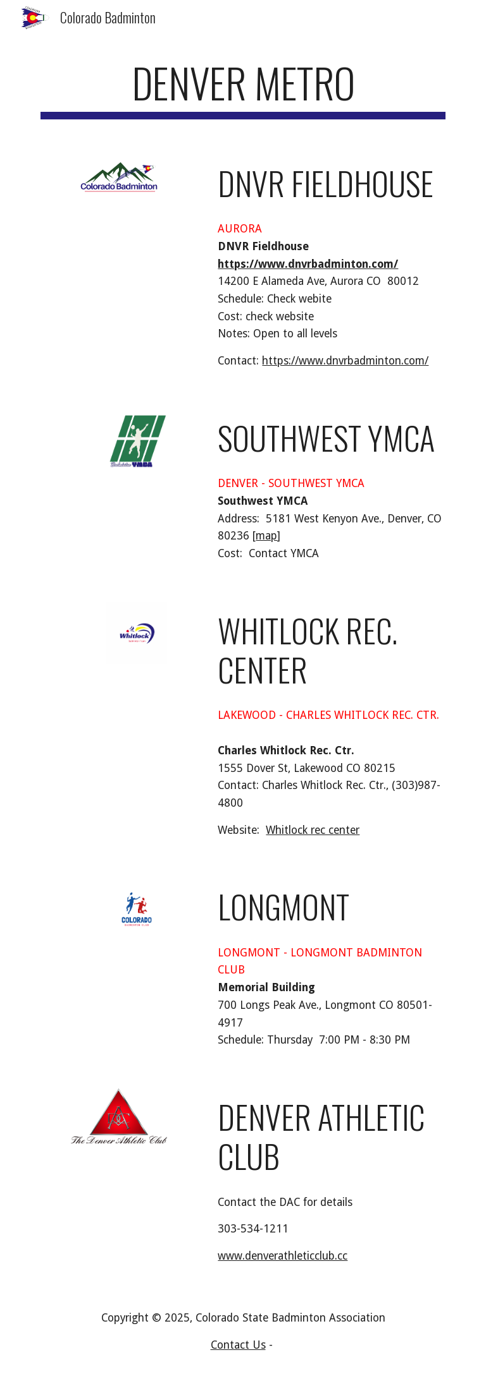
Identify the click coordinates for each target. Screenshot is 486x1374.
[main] (242, 88)
